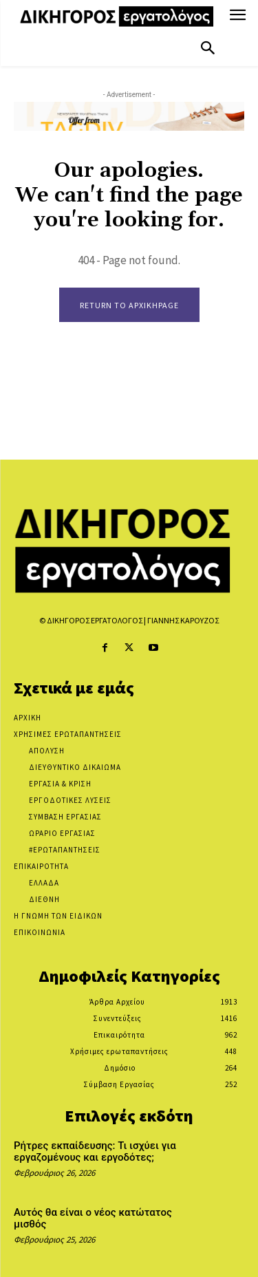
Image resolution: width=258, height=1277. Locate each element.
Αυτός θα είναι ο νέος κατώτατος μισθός (93, 1218)
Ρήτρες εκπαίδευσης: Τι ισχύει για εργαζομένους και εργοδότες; (95, 1151)
